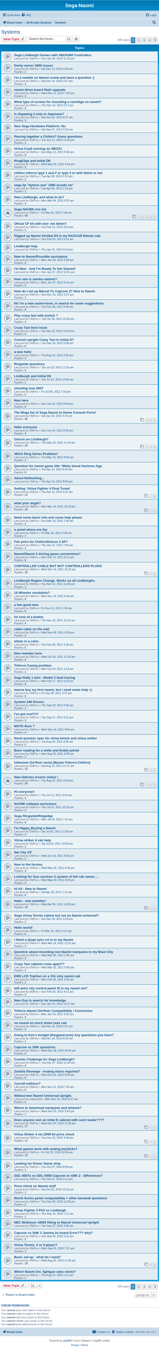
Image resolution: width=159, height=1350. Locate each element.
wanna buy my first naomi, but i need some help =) (53, 690)
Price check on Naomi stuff (35, 1186)
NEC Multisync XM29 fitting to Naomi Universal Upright (56, 1222)
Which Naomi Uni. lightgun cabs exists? (45, 1272)
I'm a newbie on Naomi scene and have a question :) (54, 77)
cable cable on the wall (31, 629)
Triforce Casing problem (33, 665)
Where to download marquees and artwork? (48, 1108)
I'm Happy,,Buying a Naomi (35, 828)
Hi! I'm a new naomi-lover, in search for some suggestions (59, 303)
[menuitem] (26, 15)
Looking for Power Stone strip (37, 1163)
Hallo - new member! (30, 901)
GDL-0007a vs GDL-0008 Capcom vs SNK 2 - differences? (58, 1175)
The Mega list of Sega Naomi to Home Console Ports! (55, 412)
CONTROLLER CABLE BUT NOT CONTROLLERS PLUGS (58, 566)
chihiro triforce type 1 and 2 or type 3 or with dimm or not (58, 173)
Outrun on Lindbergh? (31, 439)
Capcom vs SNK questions (34, 1047)
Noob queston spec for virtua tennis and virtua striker (55, 738)
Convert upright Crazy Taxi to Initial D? (44, 340)
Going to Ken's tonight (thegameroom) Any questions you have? (64, 1035)
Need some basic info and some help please (48, 517)
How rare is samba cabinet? (35, 279)
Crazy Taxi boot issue (30, 327)
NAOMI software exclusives (35, 804)
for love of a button (28, 617)
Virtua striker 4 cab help (32, 840)
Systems (10, 32)
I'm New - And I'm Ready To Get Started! (45, 269)
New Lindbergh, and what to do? (39, 197)
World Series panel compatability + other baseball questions (60, 1198)
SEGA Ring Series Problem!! (36, 454)
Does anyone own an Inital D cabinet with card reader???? (59, 1120)
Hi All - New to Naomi (30, 889)
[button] (155, 40)
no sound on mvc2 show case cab (40, 1023)
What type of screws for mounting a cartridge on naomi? (57, 102)
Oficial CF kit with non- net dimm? (40, 223)
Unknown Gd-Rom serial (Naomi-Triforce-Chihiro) (52, 762)
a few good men (26, 605)
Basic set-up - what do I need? (37, 1257)
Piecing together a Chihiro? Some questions (48, 136)
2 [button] (139, 40)
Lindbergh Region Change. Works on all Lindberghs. (54, 580)
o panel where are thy (30, 529)
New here (21, 400)
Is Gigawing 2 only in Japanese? (39, 114)
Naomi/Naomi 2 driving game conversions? (47, 554)
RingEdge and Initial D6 (32, 161)
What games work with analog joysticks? (45, 1149)
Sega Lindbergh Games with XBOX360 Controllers (52, 55)
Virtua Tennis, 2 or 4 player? (35, 1245)
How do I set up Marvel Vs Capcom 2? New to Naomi (54, 291)
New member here (28, 653)
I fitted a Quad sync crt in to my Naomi (43, 940)
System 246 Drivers (29, 702)
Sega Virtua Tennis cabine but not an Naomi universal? (56, 915)
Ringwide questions (29, 364)
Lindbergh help (25, 246)
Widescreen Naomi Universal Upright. (43, 1096)
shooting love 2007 (28, 388)
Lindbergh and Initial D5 (32, 376)
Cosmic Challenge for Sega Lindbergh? (44, 1059)
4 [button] (150, 40)
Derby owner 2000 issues (33, 65)
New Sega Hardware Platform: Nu (40, 126)
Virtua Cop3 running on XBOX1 (38, 148)
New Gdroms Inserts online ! (36, 777)
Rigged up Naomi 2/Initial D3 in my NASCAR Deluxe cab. (57, 236)
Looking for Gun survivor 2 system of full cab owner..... (56, 876)
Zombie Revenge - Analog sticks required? (47, 1071)
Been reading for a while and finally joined (46, 750)
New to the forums (28, 864)
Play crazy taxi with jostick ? (36, 315)
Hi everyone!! (24, 792)
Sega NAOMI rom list (30, 209)
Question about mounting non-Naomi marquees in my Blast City (63, 952)
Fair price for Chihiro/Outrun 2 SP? (41, 542)
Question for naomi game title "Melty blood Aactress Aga (58, 466)
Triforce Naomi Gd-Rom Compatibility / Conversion (53, 1011)
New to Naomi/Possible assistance (40, 256)
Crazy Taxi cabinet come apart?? (39, 964)
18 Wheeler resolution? (32, 593)
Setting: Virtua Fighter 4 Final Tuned (42, 488)
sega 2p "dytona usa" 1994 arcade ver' (43, 185)
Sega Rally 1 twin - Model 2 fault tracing (44, 677)
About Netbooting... (29, 478)
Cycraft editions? (27, 1083)
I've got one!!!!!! (26, 714)
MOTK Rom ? (24, 726)
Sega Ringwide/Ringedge (33, 816)
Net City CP (23, 852)
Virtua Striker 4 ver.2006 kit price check (44, 1134)
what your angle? (27, 503)
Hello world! (23, 927)
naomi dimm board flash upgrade (39, 90)
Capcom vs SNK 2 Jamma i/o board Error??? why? (53, 1233)
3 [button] (144, 40)
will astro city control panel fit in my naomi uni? (51, 988)
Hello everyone (25, 427)
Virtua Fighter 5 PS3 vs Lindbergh (40, 1210)
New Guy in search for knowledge (40, 1000)
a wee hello (22, 352)
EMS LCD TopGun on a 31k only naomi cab (47, 976)
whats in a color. (26, 641)
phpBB (67, 1340)
